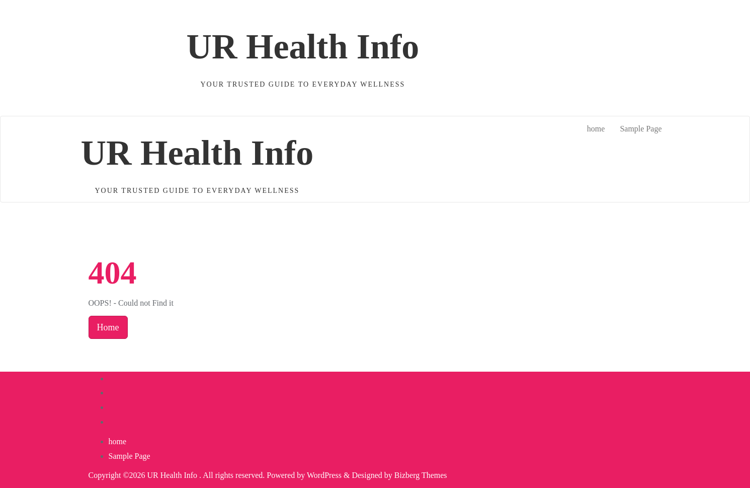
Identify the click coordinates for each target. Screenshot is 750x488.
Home (108, 327)
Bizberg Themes (420, 475)
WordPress (324, 475)
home (118, 441)
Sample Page (129, 456)
